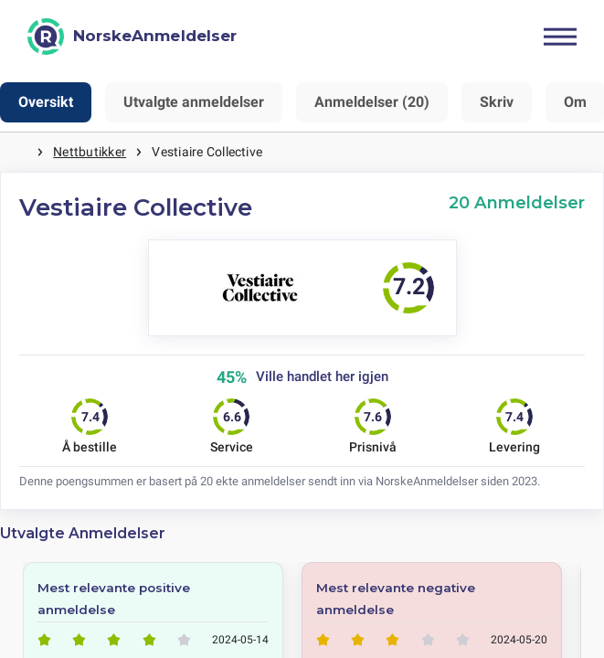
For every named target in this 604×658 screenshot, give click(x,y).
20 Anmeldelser (517, 202)
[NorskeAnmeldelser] (132, 36)
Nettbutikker (89, 151)
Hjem (18, 152)
